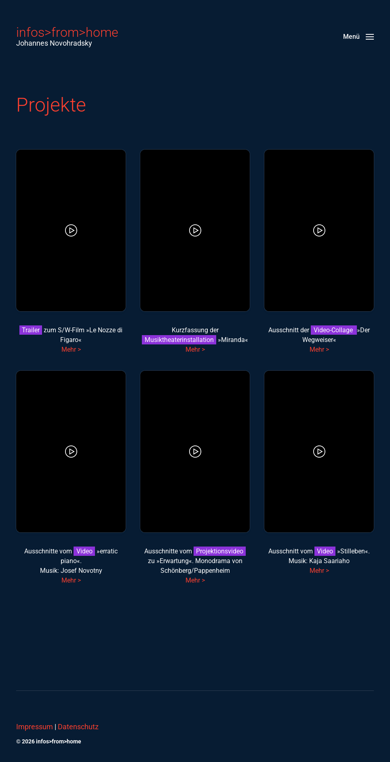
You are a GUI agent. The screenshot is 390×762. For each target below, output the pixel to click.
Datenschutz (78, 726)
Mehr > (71, 349)
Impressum (34, 726)
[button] (358, 36)
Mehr (193, 580)
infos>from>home (67, 32)
